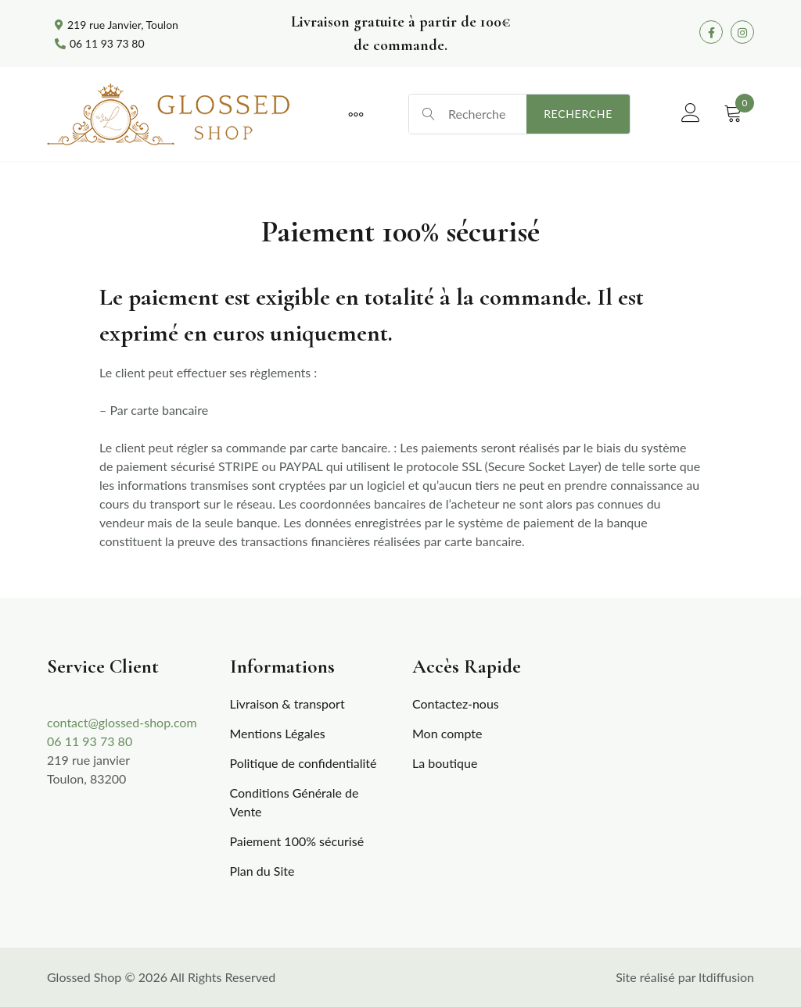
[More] (356, 114)
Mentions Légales (277, 733)
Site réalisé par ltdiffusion (685, 977)
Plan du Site (262, 870)
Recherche (578, 113)
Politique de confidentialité (303, 762)
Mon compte (447, 733)
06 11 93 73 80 (89, 741)
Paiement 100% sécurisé (297, 841)
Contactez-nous (455, 703)
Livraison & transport (287, 703)
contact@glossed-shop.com (122, 722)
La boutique (444, 762)
